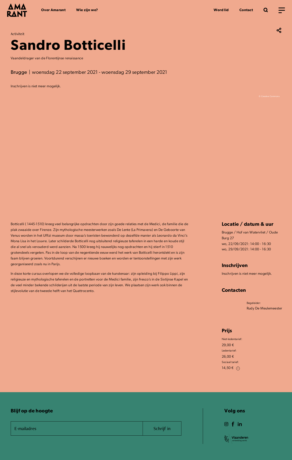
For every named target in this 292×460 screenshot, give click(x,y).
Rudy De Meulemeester (264, 308)
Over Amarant (53, 10)
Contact (246, 10)
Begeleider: (254, 303)
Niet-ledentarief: (232, 339)
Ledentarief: (229, 350)
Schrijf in (162, 428)
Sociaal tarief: (230, 362)
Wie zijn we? (87, 10)
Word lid (221, 10)
